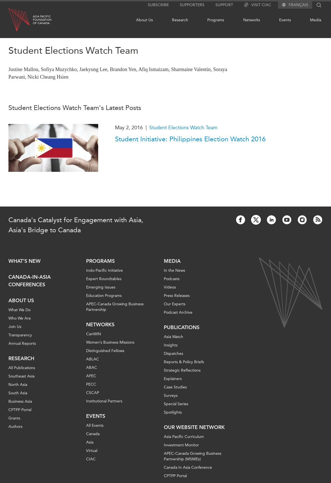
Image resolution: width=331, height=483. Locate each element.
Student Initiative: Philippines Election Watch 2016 (190, 139)
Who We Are (19, 318)
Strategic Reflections (182, 370)
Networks (251, 20)
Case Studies (175, 387)
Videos (170, 287)
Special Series (176, 404)
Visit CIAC (257, 5)
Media (315, 20)
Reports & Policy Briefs (184, 362)
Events (285, 20)
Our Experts (174, 304)
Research (180, 20)
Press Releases (177, 295)
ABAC (91, 367)
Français (298, 5)
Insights (171, 345)
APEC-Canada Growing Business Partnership (115, 307)
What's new (24, 261)
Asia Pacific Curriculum (184, 436)
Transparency (20, 335)
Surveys (171, 395)
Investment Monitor (181, 445)
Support (224, 5)
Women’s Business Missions (110, 342)
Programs (215, 20)
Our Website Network (194, 427)
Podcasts (172, 278)
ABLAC (92, 359)
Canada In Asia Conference (188, 467)
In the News (174, 270)
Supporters (192, 5)
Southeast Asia (21, 376)
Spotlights (173, 412)
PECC (91, 384)
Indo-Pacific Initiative (104, 270)
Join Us (14, 326)
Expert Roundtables (103, 278)
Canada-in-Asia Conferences (29, 281)
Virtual (91, 450)
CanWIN (93, 334)
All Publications (21, 367)
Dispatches (173, 353)
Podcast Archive (178, 312)
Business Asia (20, 401)
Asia (89, 442)
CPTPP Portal (19, 409)
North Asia (17, 384)
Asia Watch (173, 336)
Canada (93, 434)
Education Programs (104, 295)
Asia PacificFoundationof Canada (42, 20)
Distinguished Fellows (105, 350)
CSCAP (92, 392)
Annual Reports (22, 343)
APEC (91, 376)
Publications (181, 327)
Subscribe (158, 5)
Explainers (173, 378)
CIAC (91, 459)
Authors (15, 426)
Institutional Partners (104, 401)
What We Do (19, 310)
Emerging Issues (100, 287)
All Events (95, 425)
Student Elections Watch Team (183, 128)
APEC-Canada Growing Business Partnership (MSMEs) (192, 456)
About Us (144, 20)
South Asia (17, 393)
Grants (14, 418)
